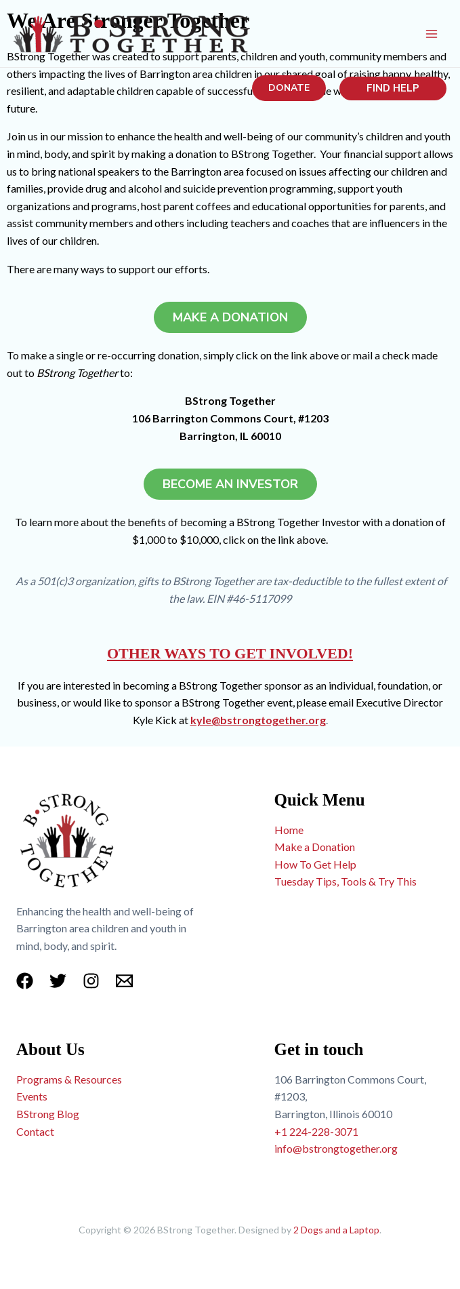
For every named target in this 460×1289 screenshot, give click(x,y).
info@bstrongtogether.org (336, 1148)
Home (289, 829)
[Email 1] (124, 980)
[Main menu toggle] (431, 34)
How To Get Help (315, 864)
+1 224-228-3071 (316, 1131)
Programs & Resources (69, 1079)
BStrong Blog (47, 1113)
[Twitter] (57, 980)
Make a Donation (314, 846)
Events (31, 1096)
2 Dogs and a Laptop (336, 1229)
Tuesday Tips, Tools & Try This (345, 881)
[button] (289, 88)
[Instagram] (91, 980)
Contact (35, 1131)
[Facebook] (24, 980)
